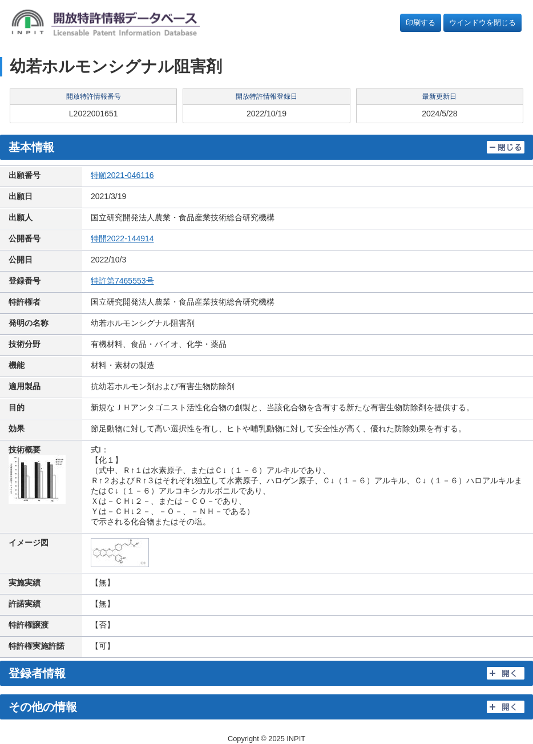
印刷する (420, 22)
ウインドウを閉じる (482, 22)
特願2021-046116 (122, 175)
